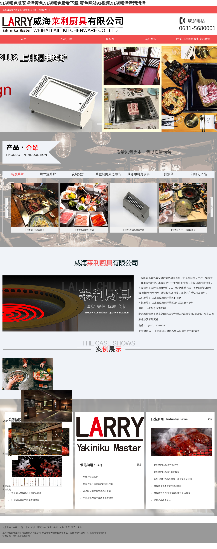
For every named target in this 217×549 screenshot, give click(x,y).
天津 (79, 527)
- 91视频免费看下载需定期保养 (23, 500)
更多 (139, 464)
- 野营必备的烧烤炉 (161, 500)
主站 (15, 527)
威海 (61, 527)
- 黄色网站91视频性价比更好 (165, 465)
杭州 (55, 527)
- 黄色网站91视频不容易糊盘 (165, 472)
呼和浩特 (41, 527)
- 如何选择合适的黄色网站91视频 (96, 484)
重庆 (67, 527)
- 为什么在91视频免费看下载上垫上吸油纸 (171, 479)
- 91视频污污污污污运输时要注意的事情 (170, 493)
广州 (33, 527)
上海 (21, 527)
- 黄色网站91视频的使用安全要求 (24, 493)
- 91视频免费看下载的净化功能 (166, 486)
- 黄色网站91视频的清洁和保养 (95, 491)
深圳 (49, 527)
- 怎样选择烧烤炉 (89, 477)
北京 (27, 527)
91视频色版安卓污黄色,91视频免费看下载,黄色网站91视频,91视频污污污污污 (72, 3)
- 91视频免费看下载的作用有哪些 (96, 498)
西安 (73, 527)
